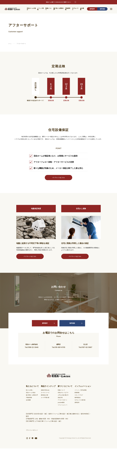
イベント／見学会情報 (81, 392)
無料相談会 (78, 400)
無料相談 (102, 9)
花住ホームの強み (31, 9)
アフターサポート (63, 402)
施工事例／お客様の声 (33, 397)
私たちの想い (30, 392)
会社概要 (82, 9)
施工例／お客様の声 (58, 9)
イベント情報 (40, 9)
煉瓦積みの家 (46, 397)
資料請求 (92, 9)
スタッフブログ (79, 397)
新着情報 (77, 395)
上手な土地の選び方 (64, 397)
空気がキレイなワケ (64, 395)
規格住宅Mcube (46, 392)
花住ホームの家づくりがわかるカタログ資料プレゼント (58, 2)
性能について (48, 9)
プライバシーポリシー (33, 432)
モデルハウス (75, 9)
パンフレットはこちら (58, 178)
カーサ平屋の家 (46, 400)
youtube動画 (62, 405)
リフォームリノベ (63, 407)
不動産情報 (67, 9)
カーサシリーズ (46, 395)
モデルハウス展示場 (81, 402)
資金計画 (61, 400)
